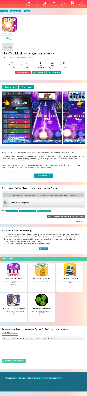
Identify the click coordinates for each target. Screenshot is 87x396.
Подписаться (39, 73)
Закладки (54, 4)
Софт (45, 4)
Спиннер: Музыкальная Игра (41, 309)
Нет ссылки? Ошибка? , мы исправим (66, 216)
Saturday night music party (41, 278)
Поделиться (54, 73)
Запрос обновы (23, 73)
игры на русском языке (27, 211)
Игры (37, 4)
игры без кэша (12, 211)
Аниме (27, 11)
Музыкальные (15, 11)
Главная (28, 4)
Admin (83, 221)
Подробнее (43, 249)
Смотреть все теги (44, 211)
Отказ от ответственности (51, 381)
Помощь (82, 4)
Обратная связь (11, 381)
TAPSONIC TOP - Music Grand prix (13, 309)
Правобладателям (34, 381)
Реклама (22, 381)
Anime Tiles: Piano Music (13, 278)
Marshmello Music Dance (70, 278)
